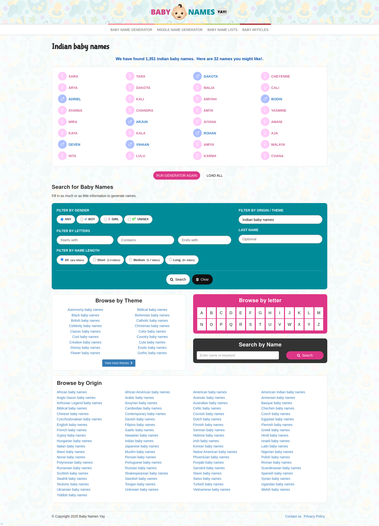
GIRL (111, 219)
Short (99, 260)
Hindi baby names (274, 435)
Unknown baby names (142, 489)
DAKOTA (205, 76)
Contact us (293, 516)
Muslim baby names (140, 452)
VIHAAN (137, 144)
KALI (135, 99)
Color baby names (152, 331)
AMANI (271, 121)
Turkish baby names (208, 484)
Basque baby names (276, 403)
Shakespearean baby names (146, 473)
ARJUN (137, 121)
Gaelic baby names (139, 430)
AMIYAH (205, 99)
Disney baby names (85, 348)
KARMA (204, 155)
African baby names (72, 392)
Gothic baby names (152, 353)
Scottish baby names (72, 473)
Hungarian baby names (74, 441)
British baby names (85, 320)
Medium (137, 260)
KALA (136, 133)
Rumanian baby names (74, 468)
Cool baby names (85, 337)
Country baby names (152, 337)
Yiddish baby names (72, 495)
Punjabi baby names (208, 462)
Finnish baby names (208, 425)
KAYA (68, 133)
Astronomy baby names (85, 310)
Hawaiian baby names (141, 435)
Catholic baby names (152, 320)
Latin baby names (274, 446)
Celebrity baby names (85, 326)
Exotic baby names (152, 348)
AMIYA (203, 144)
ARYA (68, 87)
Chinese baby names (73, 414)
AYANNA (70, 110)
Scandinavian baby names (281, 468)
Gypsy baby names (71, 435)
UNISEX (138, 219)
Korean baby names (208, 446)
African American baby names (147, 392)
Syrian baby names (275, 479)
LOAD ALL (215, 175)
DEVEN (69, 144)
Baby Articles (255, 30)
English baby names (72, 425)
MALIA (203, 87)
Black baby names (85, 315)
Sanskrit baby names (209, 468)
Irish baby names (206, 441)
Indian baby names (139, 441)
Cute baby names (152, 342)
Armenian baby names (278, 398)
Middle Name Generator (180, 30)
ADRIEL (69, 99)
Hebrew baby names (208, 435)
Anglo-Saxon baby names (76, 398)
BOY (87, 219)
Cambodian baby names (143, 408)
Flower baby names (85, 353)
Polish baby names (275, 457)
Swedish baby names (141, 479)
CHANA (272, 155)
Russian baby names (141, 468)
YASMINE (273, 110)
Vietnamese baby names (211, 489)
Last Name (248, 230)
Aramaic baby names (209, 398)
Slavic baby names (207, 473)
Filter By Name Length (78, 250)
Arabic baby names (139, 398)
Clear (202, 279)
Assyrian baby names (141, 403)
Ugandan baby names (277, 484)
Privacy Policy (314, 516)
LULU (135, 155)
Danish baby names (140, 419)
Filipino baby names (140, 425)
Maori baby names (71, 452)
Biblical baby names (152, 310)
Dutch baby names (207, 419)
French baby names (72, 430)
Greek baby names (275, 430)
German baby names (209, 430)
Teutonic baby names (73, 484)
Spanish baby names (277, 473)
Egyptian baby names (277, 419)
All (64, 260)
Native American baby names (215, 452)
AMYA (203, 110)
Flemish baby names (276, 425)
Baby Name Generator (131, 30)
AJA (269, 133)
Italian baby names (71, 446)
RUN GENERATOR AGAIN (176, 175)
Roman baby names (276, 462)
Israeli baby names (275, 441)
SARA (68, 76)
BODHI (271, 99)
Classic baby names (85, 331)
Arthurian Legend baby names (79, 403)
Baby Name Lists (222, 30)
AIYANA (204, 121)
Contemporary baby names (145, 414)
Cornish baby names (208, 414)
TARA (136, 76)
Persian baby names (140, 457)
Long (175, 260)
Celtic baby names (207, 408)
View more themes (119, 363)
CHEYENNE (275, 76)
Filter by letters (73, 231)
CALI (270, 87)
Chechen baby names (277, 408)
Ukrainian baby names (73, 489)
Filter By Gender (73, 210)
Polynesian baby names (75, 462)
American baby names (210, 392)
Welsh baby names (275, 489)
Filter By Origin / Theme (261, 210)
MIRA (67, 121)
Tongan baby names (140, 484)
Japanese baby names (142, 446)
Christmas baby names (152, 326)
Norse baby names (71, 457)
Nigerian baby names (277, 452)
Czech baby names (275, 414)
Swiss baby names (207, 479)
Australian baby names (210, 403)
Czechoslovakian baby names (79, 419)
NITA (67, 155)
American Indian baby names (283, 392)
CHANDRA (139, 110)
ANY (65, 219)
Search (178, 279)
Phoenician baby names (211, 457)
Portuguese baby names (143, 462)
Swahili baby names (72, 479)
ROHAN (204, 133)
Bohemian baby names (152, 315)
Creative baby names (85, 342)
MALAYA (273, 144)
